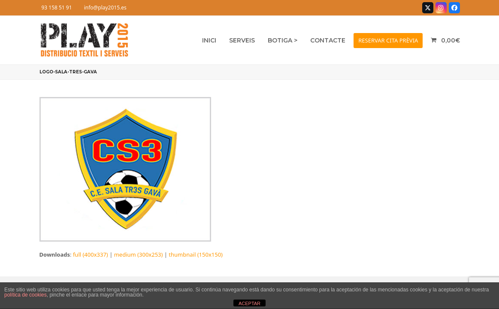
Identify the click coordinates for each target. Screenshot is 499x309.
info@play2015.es (105, 7)
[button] (445, 40)
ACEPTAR (249, 303)
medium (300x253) (138, 254)
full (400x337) (90, 254)
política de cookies (25, 295)
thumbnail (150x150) (196, 254)
